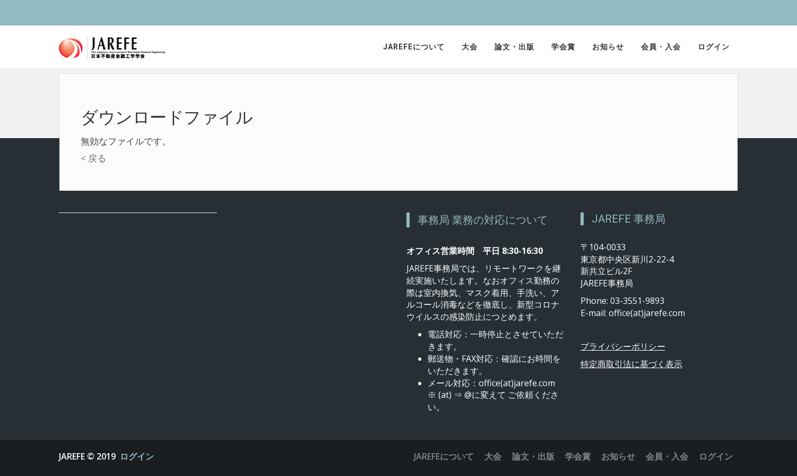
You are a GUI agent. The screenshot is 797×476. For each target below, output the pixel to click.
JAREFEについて (414, 46)
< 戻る (93, 158)
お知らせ (608, 46)
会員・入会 (661, 46)
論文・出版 (514, 46)
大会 (470, 46)
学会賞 (563, 46)
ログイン (714, 46)
